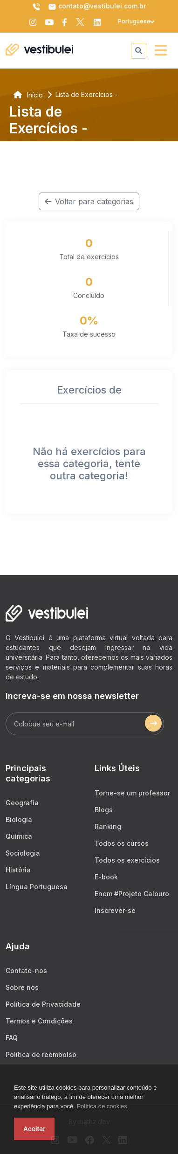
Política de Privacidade (43, 1004)
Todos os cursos (122, 843)
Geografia (22, 803)
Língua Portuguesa (37, 887)
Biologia (19, 819)
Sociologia (23, 853)
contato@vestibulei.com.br (97, 6)
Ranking (108, 826)
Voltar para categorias (89, 201)
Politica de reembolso (41, 1054)
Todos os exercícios (127, 860)
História (18, 870)
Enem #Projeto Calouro (132, 894)
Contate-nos (26, 970)
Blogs (104, 810)
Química (19, 836)
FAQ (12, 1038)
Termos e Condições (39, 1021)
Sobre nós (22, 987)
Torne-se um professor (132, 793)
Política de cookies (101, 1106)
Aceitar (34, 1129)
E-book (106, 877)
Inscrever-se (115, 910)
